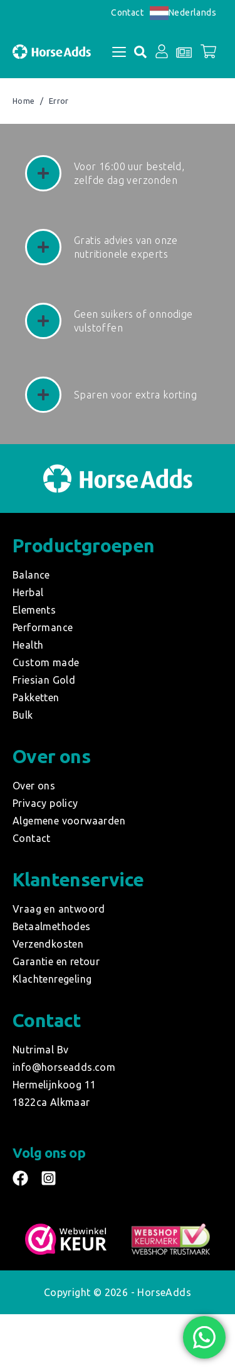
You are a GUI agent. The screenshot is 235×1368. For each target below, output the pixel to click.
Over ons (34, 785)
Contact (127, 12)
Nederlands (183, 13)
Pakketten (36, 697)
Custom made (46, 662)
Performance (43, 627)
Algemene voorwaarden (69, 820)
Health (28, 645)
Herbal (28, 592)
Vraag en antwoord (59, 909)
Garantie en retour (56, 961)
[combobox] (183, 13)
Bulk (23, 715)
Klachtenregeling (52, 979)
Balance (31, 574)
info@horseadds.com (64, 1067)
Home (24, 101)
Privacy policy (45, 803)
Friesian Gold (44, 680)
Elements (34, 610)
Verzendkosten (48, 944)
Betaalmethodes (52, 926)
